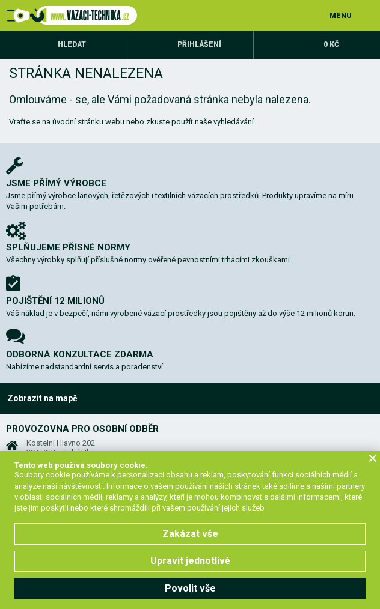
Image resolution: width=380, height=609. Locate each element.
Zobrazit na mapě (42, 398)
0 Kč (331, 44)
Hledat (72, 44)
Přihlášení (199, 44)
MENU (340, 15)
